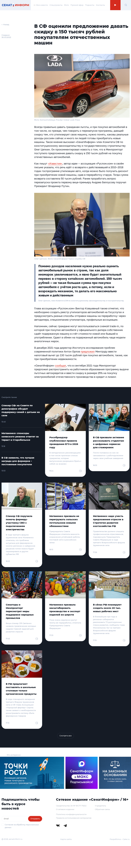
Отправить (35, 819)
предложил (88, 351)
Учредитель (100, 806)
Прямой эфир (77, 5)
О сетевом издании (65, 809)
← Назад (5, 24)
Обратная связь (102, 809)
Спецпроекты (56, 5)
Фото (66, 5)
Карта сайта (66, 839)
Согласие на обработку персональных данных (22, 826)
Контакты (100, 5)
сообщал (60, 365)
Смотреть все (66, 736)
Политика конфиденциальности (71, 814)
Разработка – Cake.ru (120, 839)
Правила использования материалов (73, 818)
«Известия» (55, 163)
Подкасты (89, 5)
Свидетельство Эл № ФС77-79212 (71, 806)
